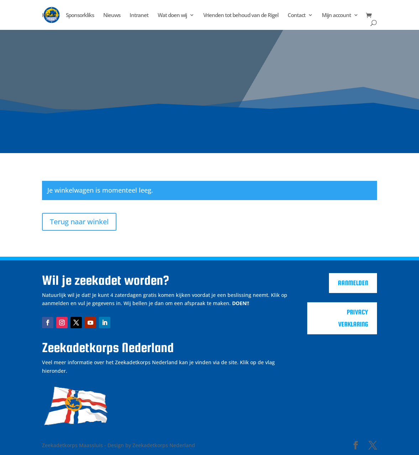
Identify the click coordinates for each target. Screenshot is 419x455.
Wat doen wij (172, 15)
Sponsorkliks (80, 15)
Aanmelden (353, 283)
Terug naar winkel (79, 221)
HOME (49, 15)
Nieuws (111, 15)
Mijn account (336, 15)
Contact (296, 15)
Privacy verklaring (353, 318)
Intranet (139, 15)
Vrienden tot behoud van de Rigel (240, 15)
